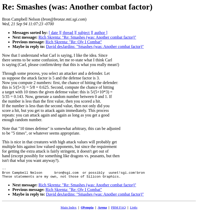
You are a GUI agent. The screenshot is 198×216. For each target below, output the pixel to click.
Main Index (69, 210)
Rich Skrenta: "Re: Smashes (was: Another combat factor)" (87, 37)
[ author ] (100, 32)
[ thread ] (68, 32)
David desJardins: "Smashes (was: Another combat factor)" (95, 46)
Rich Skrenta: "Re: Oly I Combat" (74, 42)
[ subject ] (84, 32)
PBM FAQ (118, 210)
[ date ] (54, 32)
